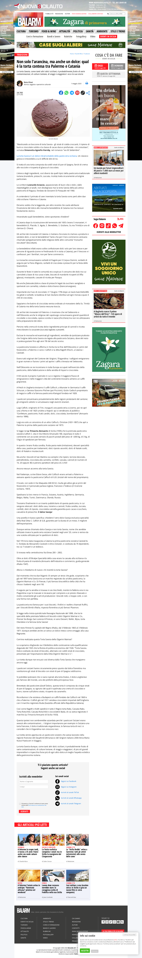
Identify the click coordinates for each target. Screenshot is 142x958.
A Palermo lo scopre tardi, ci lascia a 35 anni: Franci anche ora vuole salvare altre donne (28, 853)
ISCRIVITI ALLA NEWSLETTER (109, 231)
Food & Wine (79, 54)
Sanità (23, 938)
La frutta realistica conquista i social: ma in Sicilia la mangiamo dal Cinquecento (52, 853)
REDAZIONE (59, 14)
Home (72, 54)
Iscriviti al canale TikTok (67, 792)
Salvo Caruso (47, 861)
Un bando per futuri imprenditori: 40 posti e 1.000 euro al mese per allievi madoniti (109, 170)
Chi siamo (76, 918)
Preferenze (95, 951)
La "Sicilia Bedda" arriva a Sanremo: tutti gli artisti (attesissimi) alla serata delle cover (76, 853)
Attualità (25, 931)
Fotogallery (81, 36)
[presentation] (36, 794)
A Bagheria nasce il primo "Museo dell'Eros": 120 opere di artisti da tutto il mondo (108, 314)
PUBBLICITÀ (49, 14)
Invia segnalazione (80, 931)
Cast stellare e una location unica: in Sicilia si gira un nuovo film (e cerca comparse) (77, 889)
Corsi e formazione (34, 36)
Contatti (76, 928)
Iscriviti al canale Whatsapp (68, 798)
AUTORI (67, 14)
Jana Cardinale (47, 897)
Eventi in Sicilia (27, 922)
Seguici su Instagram (66, 787)
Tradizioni (87, 54)
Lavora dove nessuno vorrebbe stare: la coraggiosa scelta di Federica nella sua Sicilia (52, 889)
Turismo (24, 925)
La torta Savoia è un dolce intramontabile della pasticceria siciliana (47, 156)
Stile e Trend (48, 922)
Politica (24, 935)
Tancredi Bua (72, 897)
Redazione (71, 861)
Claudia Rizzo (23, 861)
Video (92, 36)
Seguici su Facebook (65, 781)
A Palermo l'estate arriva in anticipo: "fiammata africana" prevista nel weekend (29, 889)
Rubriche (68, 36)
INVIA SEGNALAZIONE (79, 14)
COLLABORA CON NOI (95, 14)
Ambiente (47, 918)
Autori (75, 925)
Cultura (24, 918)
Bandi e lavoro (53, 36)
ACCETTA (85, 950)
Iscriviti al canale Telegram (68, 803)
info (115, 940)
